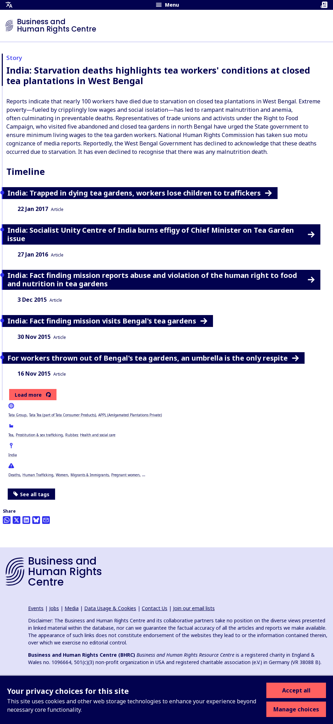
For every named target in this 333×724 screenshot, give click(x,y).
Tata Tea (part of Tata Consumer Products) (62, 414)
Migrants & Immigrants (90, 474)
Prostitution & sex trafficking (39, 434)
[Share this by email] (46, 520)
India (12, 454)
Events (36, 608)
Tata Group (17, 414)
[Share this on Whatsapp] (7, 520)
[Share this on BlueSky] (36, 520)
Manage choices (296, 709)
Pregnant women (125, 474)
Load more (28, 395)
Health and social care (97, 434)
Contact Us (154, 608)
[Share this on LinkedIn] (26, 520)
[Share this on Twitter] (16, 520)
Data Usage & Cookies (110, 608)
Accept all (296, 690)
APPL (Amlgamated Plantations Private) (130, 414)
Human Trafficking (37, 474)
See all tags (31, 494)
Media (72, 608)
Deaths (14, 474)
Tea (10, 434)
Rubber (71, 434)
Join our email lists (194, 608)
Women (62, 474)
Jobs (54, 608)
